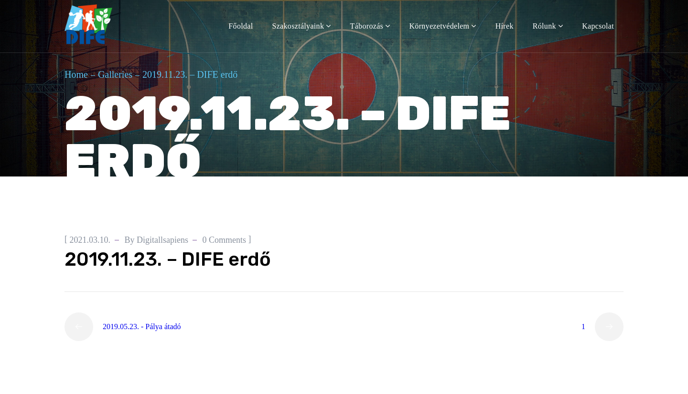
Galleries (115, 74)
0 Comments (225, 240)
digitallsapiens (162, 240)
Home (76, 74)
